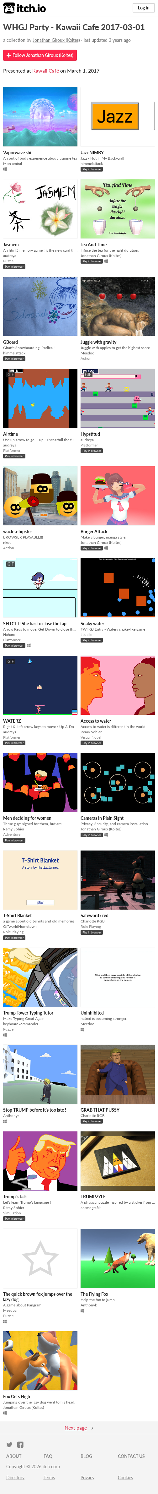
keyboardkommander (20, 1023)
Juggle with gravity (98, 342)
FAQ (48, 1456)
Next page (76, 1428)
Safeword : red (94, 915)
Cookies (125, 1477)
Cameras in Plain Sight (102, 818)
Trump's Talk (15, 1196)
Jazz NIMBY (92, 152)
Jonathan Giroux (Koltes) (56, 40)
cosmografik (91, 1207)
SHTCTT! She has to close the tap (34, 623)
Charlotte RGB (93, 921)
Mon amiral (12, 163)
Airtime (10, 434)
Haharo (9, 634)
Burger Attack (94, 531)
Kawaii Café (45, 71)
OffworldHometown (20, 926)
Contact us (131, 1456)
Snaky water (92, 623)
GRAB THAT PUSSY (100, 1110)
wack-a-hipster (17, 531)
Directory (15, 1477)
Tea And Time (94, 244)
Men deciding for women (27, 818)
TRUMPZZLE (93, 1196)
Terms (49, 1477)
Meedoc (87, 353)
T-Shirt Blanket (17, 915)
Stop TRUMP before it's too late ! (34, 1110)
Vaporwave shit (18, 152)
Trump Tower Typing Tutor (28, 1012)
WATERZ (12, 721)
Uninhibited (92, 1012)
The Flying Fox (94, 1294)
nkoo (7, 542)
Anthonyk (11, 1115)
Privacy (87, 1477)
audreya (9, 255)
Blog (86, 1456)
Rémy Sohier (91, 732)
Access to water (96, 721)
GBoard (10, 342)
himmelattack (92, 163)
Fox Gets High (16, 1396)
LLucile (86, 634)
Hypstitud (90, 434)
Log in (144, 7)
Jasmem (11, 244)
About (13, 1456)
